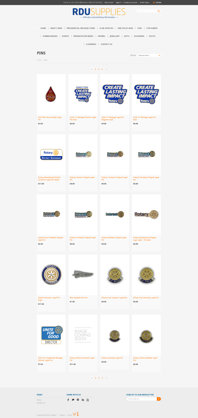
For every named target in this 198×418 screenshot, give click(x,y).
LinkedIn (83, 400)
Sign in (118, 2)
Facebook (68, 400)
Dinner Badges (50, 36)
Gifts (126, 36)
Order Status (144, 2)
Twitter (73, 400)
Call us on (82, 2)
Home (39, 60)
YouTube (87, 400)
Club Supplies (106, 28)
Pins (140, 28)
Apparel (101, 36)
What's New (56, 28)
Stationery (152, 28)
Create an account (130, 2)
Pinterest (78, 400)
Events (65, 36)
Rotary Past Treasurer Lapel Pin (114, 298)
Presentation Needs (83, 36)
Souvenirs (139, 36)
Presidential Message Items (81, 28)
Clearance (91, 44)
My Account (109, 2)
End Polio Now (125, 28)
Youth (152, 36)
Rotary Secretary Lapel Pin (112, 358)
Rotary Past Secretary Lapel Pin (146, 298)
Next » (106, 69)
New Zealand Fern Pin (78, 298)
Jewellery (115, 36)
